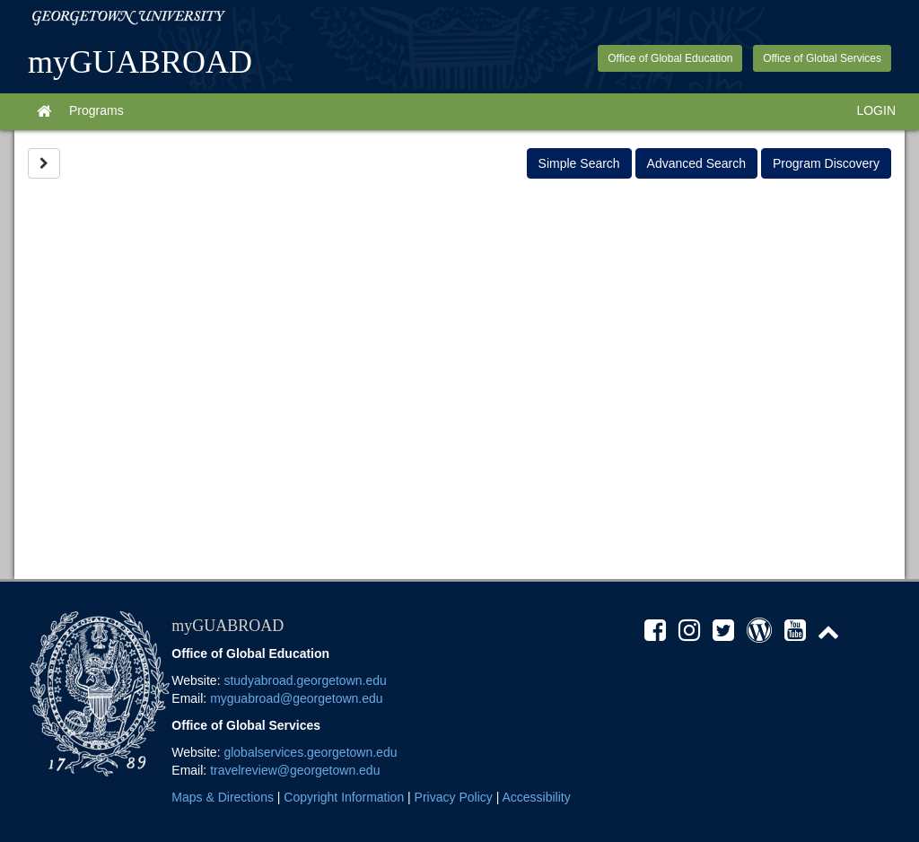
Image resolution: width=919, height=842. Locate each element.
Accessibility (536, 797)
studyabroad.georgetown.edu (304, 680)
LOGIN (876, 110)
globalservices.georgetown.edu (310, 752)
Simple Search (579, 163)
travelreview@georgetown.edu (295, 770)
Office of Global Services (822, 58)
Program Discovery (826, 163)
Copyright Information (344, 797)
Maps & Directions (222, 797)
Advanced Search (697, 163)
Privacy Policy (454, 797)
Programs (96, 110)
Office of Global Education (670, 58)
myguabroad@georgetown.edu (296, 698)
